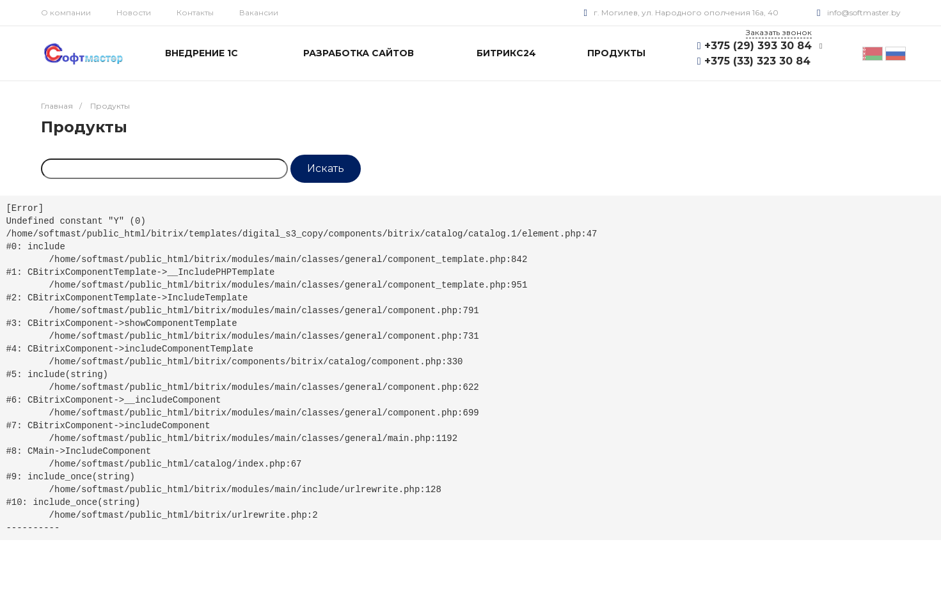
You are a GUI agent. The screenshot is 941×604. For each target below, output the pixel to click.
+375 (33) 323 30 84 (757, 61)
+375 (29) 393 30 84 (758, 46)
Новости (133, 12)
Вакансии (258, 12)
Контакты (195, 12)
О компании (66, 12)
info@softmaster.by (864, 12)
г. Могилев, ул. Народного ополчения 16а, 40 (686, 12)
